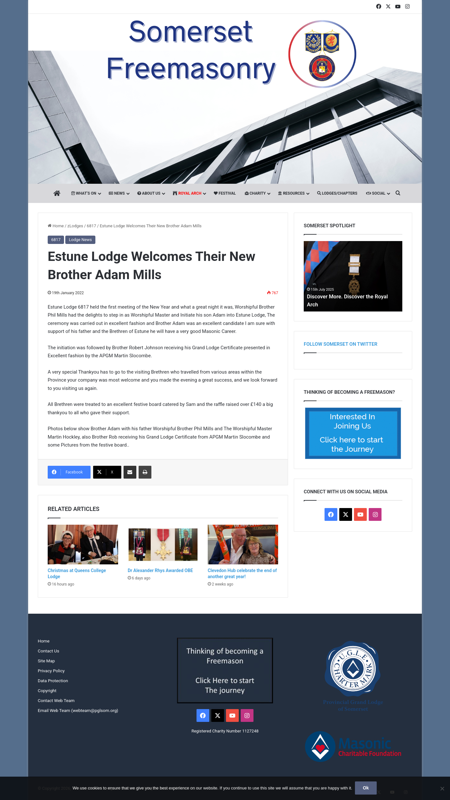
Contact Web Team (56, 700)
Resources (291, 193)
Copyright (47, 690)
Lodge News (80, 239)
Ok (366, 788)
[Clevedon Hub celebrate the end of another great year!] (243, 544)
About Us (148, 193)
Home (56, 225)
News (117, 193)
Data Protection (53, 680)
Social (375, 193)
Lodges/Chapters (337, 193)
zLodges (75, 225)
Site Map (46, 660)
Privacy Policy (51, 670)
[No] (442, 789)
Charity (255, 193)
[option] (353, 276)
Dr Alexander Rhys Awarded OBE (160, 570)
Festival (225, 193)
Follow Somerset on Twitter (340, 344)
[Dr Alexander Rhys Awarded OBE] (163, 544)
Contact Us (48, 650)
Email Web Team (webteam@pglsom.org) (78, 710)
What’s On (83, 193)
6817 (91, 225)
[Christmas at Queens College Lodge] (83, 544)
